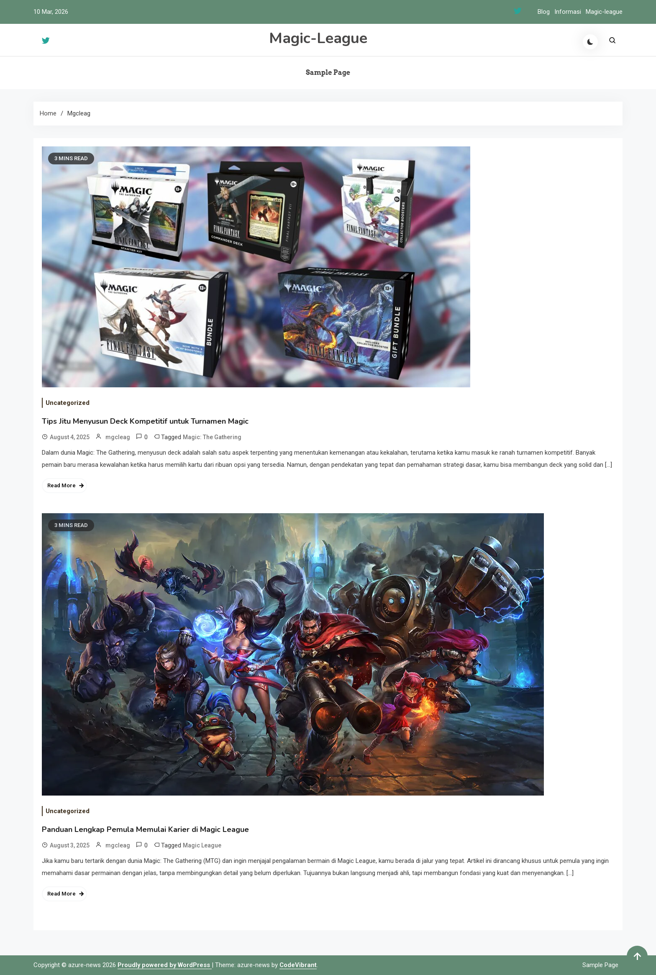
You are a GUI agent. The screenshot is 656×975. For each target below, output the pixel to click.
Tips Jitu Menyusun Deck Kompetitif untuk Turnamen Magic (145, 421)
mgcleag (117, 437)
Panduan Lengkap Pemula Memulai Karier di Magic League (145, 829)
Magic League (202, 845)
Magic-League (318, 38)
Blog (544, 11)
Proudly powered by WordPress (165, 965)
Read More (61, 485)
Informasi (567, 11)
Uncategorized (68, 403)
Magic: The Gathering (212, 437)
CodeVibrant (298, 965)
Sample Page (328, 73)
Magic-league (604, 11)
